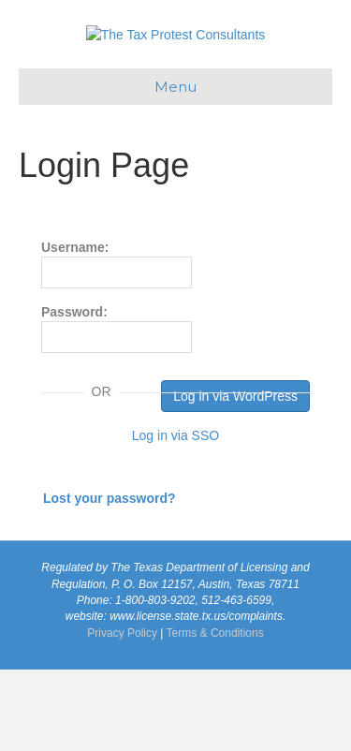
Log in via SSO (175, 516)
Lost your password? (109, 579)
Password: (116, 410)
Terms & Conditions (215, 714)
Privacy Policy (122, 714)
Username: (116, 345)
